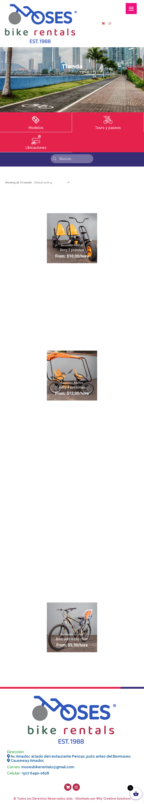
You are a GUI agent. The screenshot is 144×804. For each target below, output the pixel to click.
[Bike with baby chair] (72, 627)
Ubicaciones (36, 147)
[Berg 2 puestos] (72, 238)
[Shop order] (51, 182)
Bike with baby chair (72, 639)
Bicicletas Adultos (72, 245)
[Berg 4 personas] (72, 375)
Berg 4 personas (72, 387)
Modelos (35, 128)
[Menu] (131, 8)
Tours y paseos (108, 128)
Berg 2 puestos (72, 250)
